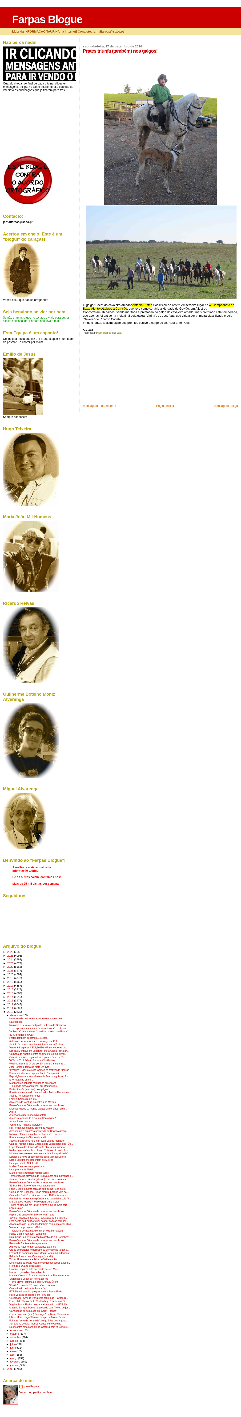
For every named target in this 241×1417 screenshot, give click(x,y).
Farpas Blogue (47, 19)
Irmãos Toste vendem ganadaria (26, 1166)
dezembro (16, 1015)
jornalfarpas (31, 1386)
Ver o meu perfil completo (35, 1392)
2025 (10, 955)
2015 (10, 993)
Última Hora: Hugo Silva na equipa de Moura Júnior (37, 1317)
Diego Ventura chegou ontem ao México (31, 1160)
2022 (10, 966)
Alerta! (12, 1111)
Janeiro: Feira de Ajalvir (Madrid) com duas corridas (37, 1179)
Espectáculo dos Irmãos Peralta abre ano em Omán (37, 1147)
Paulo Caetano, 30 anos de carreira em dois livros (36, 1105)
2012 (10, 1004)
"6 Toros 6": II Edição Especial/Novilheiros (32, 1060)
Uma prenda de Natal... (22, 1169)
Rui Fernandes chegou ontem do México (31, 1128)
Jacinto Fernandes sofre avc (24, 1095)
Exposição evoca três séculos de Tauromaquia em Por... (40, 1076)
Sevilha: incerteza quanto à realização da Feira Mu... (38, 1217)
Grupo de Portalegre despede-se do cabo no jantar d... (39, 1250)
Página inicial (165, 406)
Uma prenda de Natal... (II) (24, 1163)
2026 (10, 951)
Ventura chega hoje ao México (26, 1227)
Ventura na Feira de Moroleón (25, 1124)
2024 (10, 959)
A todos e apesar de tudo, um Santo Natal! (32, 1118)
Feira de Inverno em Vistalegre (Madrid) (31, 1256)
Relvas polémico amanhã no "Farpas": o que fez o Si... (39, 1134)
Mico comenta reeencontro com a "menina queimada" (38, 1153)
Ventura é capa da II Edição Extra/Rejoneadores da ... (38, 1047)
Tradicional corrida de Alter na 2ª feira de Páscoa (36, 1230)
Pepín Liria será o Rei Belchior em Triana (31, 1214)
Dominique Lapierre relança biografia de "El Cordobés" (39, 1237)
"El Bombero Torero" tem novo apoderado (32, 1185)
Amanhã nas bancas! (20, 1121)
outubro (15, 1333)
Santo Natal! (16, 1208)
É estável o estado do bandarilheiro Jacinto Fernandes (39, 1092)
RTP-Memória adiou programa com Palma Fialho (36, 1291)
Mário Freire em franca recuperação (29, 1173)
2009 (10, 1368)
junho (13, 1347)
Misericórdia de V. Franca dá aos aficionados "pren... (38, 1108)
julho (13, 1344)
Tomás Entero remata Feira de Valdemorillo (33, 1259)
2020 (10, 974)
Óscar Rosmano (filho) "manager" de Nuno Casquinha (39, 1314)
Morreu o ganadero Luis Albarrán (27, 1272)
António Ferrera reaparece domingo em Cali (33, 1041)
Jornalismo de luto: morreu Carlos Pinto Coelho (35, 1323)
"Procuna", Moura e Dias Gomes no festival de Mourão (39, 1070)
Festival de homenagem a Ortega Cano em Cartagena (39, 1253)
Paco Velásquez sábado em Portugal (29, 1295)
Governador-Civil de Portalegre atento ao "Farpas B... (38, 1298)
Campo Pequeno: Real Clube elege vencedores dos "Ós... (41, 1144)
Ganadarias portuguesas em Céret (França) (33, 1311)
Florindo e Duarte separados (25, 1266)
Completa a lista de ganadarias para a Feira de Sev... (38, 1057)
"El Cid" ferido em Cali (21, 1035)
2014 (10, 996)
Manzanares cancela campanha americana (32, 1083)
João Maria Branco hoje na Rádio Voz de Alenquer (37, 1140)
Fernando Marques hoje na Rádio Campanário (34, 1073)
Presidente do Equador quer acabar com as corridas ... (39, 1221)
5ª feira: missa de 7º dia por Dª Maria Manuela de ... (37, 1063)
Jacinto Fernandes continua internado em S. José (36, 1044)
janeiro (14, 1365)
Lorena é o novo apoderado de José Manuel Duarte (37, 1157)
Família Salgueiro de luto (23, 1099)
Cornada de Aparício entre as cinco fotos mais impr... (38, 1054)
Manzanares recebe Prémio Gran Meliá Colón (34, 1201)
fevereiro (15, 1361)
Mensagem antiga (226, 406)
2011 (10, 1007)
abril (13, 1354)
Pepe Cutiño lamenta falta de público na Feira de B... (38, 1189)
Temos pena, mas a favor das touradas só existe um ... (39, 1028)
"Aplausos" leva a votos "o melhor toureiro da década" (38, 1031)
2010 (10, 1011)
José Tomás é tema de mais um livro (29, 1067)
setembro (16, 1337)
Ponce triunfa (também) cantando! (28, 1233)
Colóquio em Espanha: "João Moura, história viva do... (39, 1192)
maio (13, 1351)
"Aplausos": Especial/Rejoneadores (28, 1279)
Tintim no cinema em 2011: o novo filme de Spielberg (38, 1205)
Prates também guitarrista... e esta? (28, 1038)
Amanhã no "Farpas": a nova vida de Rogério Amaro (38, 1131)
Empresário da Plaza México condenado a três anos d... (40, 1262)
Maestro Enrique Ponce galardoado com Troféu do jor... (39, 1307)
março (14, 1358)
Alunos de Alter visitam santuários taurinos (32, 1246)
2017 (10, 985)
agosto (14, 1340)
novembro (16, 1330)
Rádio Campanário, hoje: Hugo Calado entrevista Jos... (39, 1150)
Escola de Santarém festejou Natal (28, 1243)
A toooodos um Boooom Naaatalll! (28, 1115)
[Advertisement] (118, 370)
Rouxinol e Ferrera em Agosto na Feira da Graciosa (37, 1025)
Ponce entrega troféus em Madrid (27, 1137)
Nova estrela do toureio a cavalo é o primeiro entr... (37, 1018)
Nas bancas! (16, 1022)
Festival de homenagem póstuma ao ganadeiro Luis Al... (40, 1198)
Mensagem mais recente (99, 406)
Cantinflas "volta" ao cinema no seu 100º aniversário (38, 1195)
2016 (10, 989)
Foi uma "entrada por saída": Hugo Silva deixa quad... (38, 1320)
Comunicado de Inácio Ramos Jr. (27, 1288)
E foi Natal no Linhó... (21, 1079)
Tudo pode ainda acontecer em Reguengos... (34, 1086)
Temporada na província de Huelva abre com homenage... (41, 1176)
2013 (10, 1000)
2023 (10, 963)
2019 (10, 978)
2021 (10, 970)
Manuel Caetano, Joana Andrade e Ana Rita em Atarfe (39, 1275)
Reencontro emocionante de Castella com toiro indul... (39, 1327)
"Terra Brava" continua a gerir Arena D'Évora (33, 1282)
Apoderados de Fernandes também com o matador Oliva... (41, 1224)
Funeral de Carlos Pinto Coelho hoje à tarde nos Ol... (38, 1301)
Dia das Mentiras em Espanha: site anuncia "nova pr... (39, 1051)
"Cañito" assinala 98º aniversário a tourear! (32, 1285)
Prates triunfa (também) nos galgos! (28, 1089)
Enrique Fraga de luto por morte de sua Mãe (33, 1269)
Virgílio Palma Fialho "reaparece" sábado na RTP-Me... (39, 1304)
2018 (10, 981)
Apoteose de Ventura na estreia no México (32, 1102)
